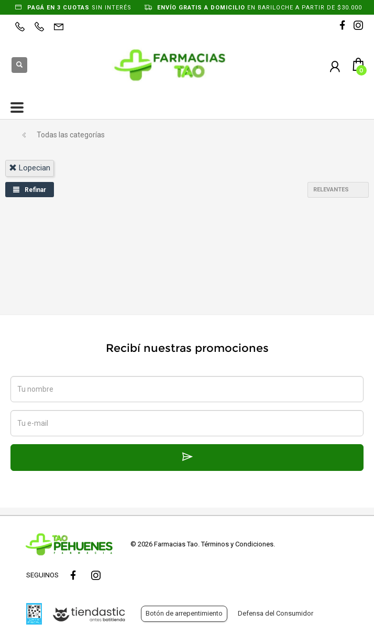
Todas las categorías (71, 135)
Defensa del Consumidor (275, 613)
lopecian (29, 168)
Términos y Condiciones (237, 544)
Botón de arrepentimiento (184, 613)
